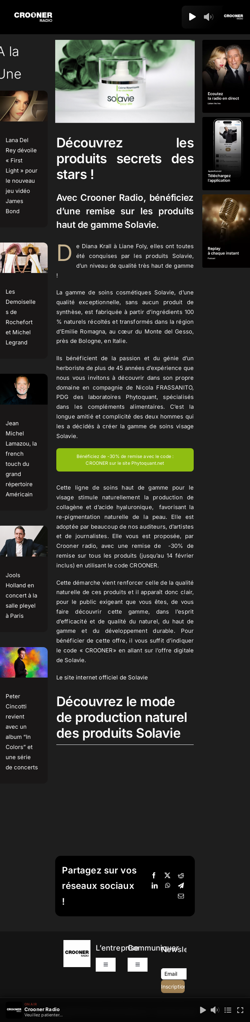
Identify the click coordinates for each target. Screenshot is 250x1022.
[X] (167, 875)
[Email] (181, 896)
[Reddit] (181, 875)
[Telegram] (181, 886)
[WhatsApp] (167, 886)
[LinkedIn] (154, 886)
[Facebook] (154, 875)
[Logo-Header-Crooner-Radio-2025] (33, 15)
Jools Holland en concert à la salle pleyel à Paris (21, 595)
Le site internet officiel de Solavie (102, 677)
